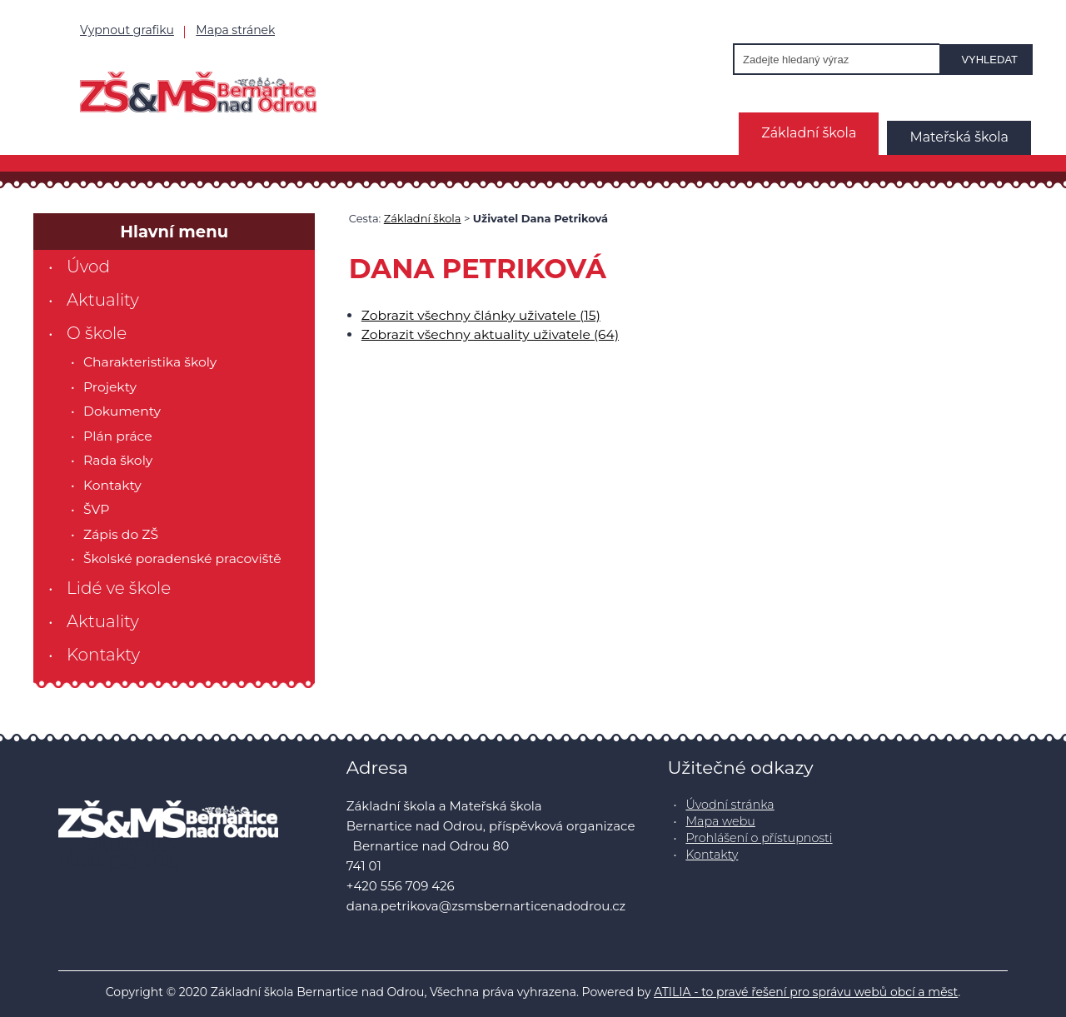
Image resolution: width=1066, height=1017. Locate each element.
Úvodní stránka (729, 804)
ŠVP (96, 509)
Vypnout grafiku (127, 30)
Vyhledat (989, 59)
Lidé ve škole (119, 588)
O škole (97, 333)
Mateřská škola (959, 137)
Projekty (110, 387)
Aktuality (103, 300)
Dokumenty (122, 411)
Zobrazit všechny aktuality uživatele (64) (490, 334)
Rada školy (117, 460)
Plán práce (117, 436)
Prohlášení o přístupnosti (758, 837)
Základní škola (808, 133)
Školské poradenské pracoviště (182, 558)
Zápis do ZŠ (120, 534)
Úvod (88, 267)
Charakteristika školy (150, 362)
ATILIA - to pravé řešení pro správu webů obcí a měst (806, 992)
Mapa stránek (235, 30)
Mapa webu (720, 821)
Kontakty (112, 485)
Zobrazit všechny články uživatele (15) (480, 315)
